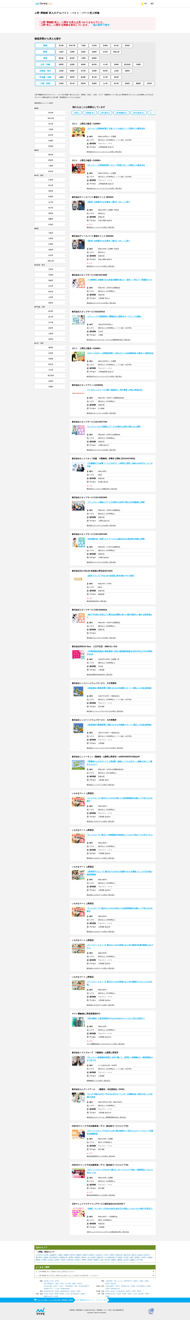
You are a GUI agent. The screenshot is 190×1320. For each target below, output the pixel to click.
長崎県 (83, 64)
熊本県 (94, 64)
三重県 (83, 58)
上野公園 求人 (105, 113)
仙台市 (127, 1286)
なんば (120, 1281)
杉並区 (90, 1260)
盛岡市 (143, 1286)
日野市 (112, 1255)
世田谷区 (70, 1260)
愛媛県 (138, 83)
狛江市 (146, 1255)
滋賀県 (94, 52)
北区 (101, 1260)
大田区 (63, 1260)
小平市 (105, 1255)
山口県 (105, 83)
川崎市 (57, 1283)
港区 (131, 1257)
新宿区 (137, 1257)
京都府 (83, 52)
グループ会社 (108, 1310)
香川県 (116, 83)
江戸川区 (140, 1260)
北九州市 (112, 1293)
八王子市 (39, 1255)
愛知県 (61, 58)
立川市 (46, 1255)
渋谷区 (77, 1260)
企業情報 (72, 1310)
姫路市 (135, 1281)
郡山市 (117, 1288)
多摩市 (71, 1257)
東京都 (61, 45)
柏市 (76, 1286)
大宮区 (61, 1286)
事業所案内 (79, 1310)
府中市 (72, 1255)
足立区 (126, 1260)
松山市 (50, 1296)
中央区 (126, 1257)
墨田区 (38, 1260)
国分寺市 (127, 1255)
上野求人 (76, 113)
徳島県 (127, 83)
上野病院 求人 (90, 113)
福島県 (127, 71)
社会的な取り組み (89, 1310)
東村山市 (119, 1255)
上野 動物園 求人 (121, 113)
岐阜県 (72, 58)
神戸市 (130, 1281)
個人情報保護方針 (118, 1310)
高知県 (149, 83)
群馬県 (127, 45)
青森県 (72, 71)
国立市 (134, 1255)
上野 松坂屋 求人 (138, 113)
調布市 (85, 1255)
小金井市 (99, 1255)
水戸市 (50, 1288)
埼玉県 (94, 45)
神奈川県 (72, 45)
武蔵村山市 (63, 1257)
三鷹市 (60, 1255)
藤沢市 (62, 1283)
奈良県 (105, 52)
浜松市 (67, 1291)
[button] (153, 112)
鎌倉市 (74, 1283)
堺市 (115, 1281)
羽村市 (83, 1257)
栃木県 (116, 45)
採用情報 (99, 1310)
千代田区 (119, 1257)
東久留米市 (54, 1257)
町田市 (91, 1255)
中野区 (83, 1260)
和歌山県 (116, 52)
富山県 (94, 77)
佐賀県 (72, 64)
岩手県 (83, 71)
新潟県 (83, 77)
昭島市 (79, 1255)
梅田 (111, 1281)
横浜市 (52, 1283)
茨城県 (105, 45)
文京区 (143, 1257)
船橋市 (71, 1286)
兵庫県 (72, 52)
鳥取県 (83, 83)
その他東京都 (110, 1257)
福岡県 (61, 64)
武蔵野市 (53, 1255)
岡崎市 (57, 1291)
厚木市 (80, 1283)
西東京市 (100, 1257)
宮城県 (94, 71)
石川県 (105, 77)
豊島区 (96, 1260)
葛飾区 (132, 1260)
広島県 (61, 83)
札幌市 (112, 1286)
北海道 (61, 71)
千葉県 (83, 45)
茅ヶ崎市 (68, 1283)
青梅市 (66, 1255)
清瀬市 (46, 1257)
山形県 (116, 71)
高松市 (77, 1293)
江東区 (44, 1260)
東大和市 (39, 1257)
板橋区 (113, 1260)
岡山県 (72, 83)
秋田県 (105, 71)
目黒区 (57, 1260)
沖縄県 (138, 64)
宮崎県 (116, 64)
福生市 (140, 1255)
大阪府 (61, 52)
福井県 (116, 77)
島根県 (94, 83)
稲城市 (77, 1257)
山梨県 (61, 77)
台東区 (150, 1257)
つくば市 (56, 1288)
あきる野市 (92, 1257)
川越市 (50, 1286)
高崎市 (67, 1288)
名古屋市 (51, 1291)
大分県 (105, 64)
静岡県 (94, 58)
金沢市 (123, 1291)
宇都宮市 (86, 1286)
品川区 (50, 1260)
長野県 (72, 77)
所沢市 (56, 1286)
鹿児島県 (127, 64)
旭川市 (117, 1286)
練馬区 (120, 1260)
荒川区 (107, 1260)
